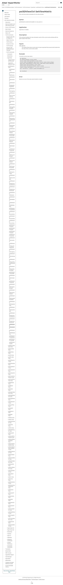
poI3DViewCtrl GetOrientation (12, 145)
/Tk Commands (26, 7)
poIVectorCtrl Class (11, 522)
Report (10, 555)
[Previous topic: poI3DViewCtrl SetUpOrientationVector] (58, 7)
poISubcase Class (10, 490)
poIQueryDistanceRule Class (11, 437)
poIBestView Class (11, 352)
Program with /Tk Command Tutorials (10, 49)
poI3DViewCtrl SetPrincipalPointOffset (12, 297)
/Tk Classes (9, 42)
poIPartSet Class (10, 425)
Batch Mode (8, 29)
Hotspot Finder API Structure (11, 60)
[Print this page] (61, 7)
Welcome (7, 12)
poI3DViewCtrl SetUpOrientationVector (12, 320)
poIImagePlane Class (11, 399)
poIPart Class (11, 419)
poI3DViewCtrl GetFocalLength (12, 100)
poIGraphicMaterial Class (11, 392)
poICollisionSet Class (11, 364)
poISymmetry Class (11, 496)
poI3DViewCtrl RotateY (12, 229)
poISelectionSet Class (11, 482)
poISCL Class (11, 477)
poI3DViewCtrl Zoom (12, 343)
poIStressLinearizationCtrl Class (11, 487)
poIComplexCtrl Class (11, 367)
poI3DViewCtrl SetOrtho (12, 281)
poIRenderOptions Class (11, 461)
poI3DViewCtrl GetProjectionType (12, 171)
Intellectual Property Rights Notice (25, 579)
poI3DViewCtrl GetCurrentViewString (12, 95)
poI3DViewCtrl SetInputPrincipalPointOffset (12, 262)
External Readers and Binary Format (10, 24)
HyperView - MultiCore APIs (11, 63)
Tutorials (6, 18)
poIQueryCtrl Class (11, 433)
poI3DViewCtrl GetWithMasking (12, 204)
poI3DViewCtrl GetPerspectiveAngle (12, 154)
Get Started (7, 16)
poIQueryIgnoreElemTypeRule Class (11, 448)
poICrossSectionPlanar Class (11, 377)
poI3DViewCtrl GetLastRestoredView (12, 130)
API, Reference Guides (9, 7)
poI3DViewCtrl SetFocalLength (12, 255)
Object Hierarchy (10, 40)
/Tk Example (9, 45)
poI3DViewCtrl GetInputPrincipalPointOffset (12, 118)
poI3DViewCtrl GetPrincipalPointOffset (12, 165)
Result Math (8, 551)
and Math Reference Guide (10, 563)
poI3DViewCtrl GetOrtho (12, 149)
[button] (4, 12)
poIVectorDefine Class (11, 525)
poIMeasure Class (10, 412)
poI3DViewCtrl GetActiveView (12, 79)
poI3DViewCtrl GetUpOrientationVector (12, 188)
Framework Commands (9, 546)
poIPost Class (11, 428)
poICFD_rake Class (11, 357)
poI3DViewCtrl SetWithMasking (12, 332)
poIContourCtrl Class (11, 373)
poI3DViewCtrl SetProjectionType (12, 303)
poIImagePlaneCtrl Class (11, 396)
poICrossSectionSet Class (11, 380)
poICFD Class (11, 355)
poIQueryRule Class (11, 455)
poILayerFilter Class (11, 405)
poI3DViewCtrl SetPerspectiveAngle (12, 286)
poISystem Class (10, 500)
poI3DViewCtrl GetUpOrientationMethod (12, 183)
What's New (7, 14)
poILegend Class (10, 408)
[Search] (57, 3)
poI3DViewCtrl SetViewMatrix (50, 7)
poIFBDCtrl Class (10, 386)
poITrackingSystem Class (11, 519)
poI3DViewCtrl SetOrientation (12, 277)
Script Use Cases (10, 44)
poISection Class (10, 479)
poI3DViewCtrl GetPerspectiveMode (12, 160)
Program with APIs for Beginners (10, 37)
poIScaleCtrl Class (10, 474)
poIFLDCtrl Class (10, 389)
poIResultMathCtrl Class (11, 468)
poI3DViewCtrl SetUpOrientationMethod (12, 315)
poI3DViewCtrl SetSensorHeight (12, 309)
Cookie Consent (42, 579)
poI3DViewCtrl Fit (12, 70)
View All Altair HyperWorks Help (9, 571)
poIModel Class (10, 415)
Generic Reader (10, 27)
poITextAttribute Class (11, 512)
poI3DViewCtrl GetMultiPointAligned (12, 139)
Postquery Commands (9, 540)
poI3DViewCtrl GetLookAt (12, 135)
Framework (9, 54)
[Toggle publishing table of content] (3, 10)
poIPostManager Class (11, 430)
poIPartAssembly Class (11, 422)
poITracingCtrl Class (11, 516)
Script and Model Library (9, 566)
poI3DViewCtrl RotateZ (12, 232)
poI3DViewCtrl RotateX (12, 225)
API (8, 33)
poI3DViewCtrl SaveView (12, 235)
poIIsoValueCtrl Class (11, 402)
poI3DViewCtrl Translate (12, 340)
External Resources (10, 31)
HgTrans (9, 535)
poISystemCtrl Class (11, 503)
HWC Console (8, 553)
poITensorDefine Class (11, 509)
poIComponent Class (11, 370)
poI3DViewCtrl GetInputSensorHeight (12, 125)
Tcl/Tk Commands (18, 7)
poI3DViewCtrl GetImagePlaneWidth (12, 112)
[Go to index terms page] (59, 3)
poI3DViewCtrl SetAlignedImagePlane (12, 245)
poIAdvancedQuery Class (11, 346)
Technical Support (35, 579)
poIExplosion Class (11, 383)
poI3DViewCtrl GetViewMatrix (12, 199)
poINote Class (11, 417)
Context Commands (9, 543)
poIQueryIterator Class (11, 452)
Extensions (8, 22)
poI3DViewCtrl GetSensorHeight (12, 177)
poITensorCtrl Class (11, 506)
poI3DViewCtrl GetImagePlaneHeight (12, 106)
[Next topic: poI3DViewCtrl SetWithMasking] (59, 7)
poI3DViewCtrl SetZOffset (12, 336)
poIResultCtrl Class (11, 465)
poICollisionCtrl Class (11, 361)
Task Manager (9, 556)
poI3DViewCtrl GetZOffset (12, 209)
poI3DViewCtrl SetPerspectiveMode (12, 292)
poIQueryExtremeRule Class (11, 444)
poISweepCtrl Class (11, 493)
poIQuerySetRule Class (11, 458)
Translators (8, 549)
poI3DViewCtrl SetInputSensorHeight (12, 268)
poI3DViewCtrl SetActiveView (12, 239)
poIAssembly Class (11, 349)
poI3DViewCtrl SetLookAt (12, 273)
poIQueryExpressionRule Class (11, 441)
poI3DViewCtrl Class (40, 7)
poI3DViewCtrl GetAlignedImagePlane (12, 84)
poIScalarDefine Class (11, 471)
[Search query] (47, 3)
